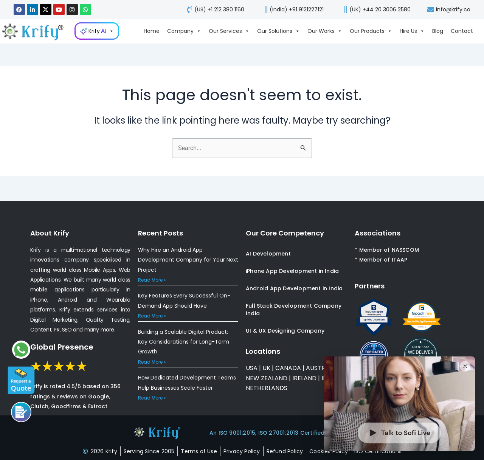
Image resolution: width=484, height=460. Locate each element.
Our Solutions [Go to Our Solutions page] (278, 31)
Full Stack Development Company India (293, 309)
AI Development (268, 253)
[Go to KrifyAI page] (97, 31)
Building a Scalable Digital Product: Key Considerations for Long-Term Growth (183, 342)
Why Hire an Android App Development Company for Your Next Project (188, 260)
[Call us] (21, 412)
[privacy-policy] (241, 451)
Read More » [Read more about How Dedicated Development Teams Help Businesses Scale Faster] (152, 398)
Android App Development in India (294, 288)
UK (266, 368)
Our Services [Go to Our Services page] (229, 31)
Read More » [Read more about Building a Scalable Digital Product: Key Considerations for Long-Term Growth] (152, 362)
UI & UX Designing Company (285, 331)
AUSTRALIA (321, 368)
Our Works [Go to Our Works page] (324, 31)
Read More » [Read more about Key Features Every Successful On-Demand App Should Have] (152, 316)
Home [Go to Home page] (152, 31)
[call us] (291, 9)
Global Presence (61, 347)
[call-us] (214, 9)
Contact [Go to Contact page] (462, 31)
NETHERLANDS (266, 388)
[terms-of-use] (199, 451)
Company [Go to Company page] (184, 31)
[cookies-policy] (328, 451)
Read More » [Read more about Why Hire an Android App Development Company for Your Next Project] (152, 280)
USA (252, 368)
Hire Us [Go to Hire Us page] (412, 31)
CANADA (288, 368)
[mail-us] (448, 9)
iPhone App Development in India (292, 271)
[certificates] (378, 451)
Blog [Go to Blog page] (437, 31)
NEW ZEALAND (266, 378)
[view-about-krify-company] (36, 31)
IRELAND (304, 378)
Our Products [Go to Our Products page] (371, 31)
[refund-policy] (285, 451)
